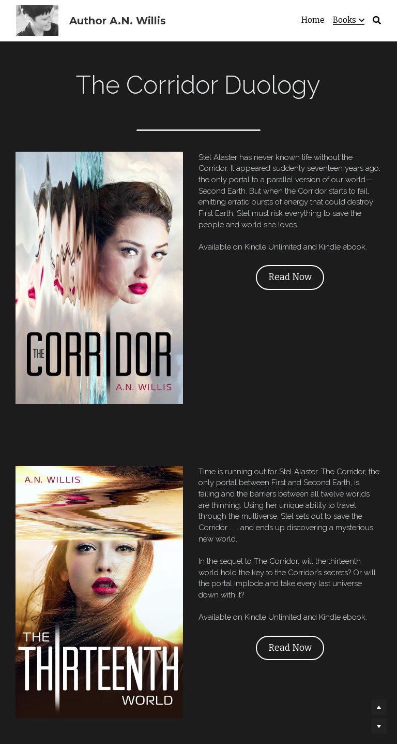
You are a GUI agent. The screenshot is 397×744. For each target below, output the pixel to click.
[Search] (377, 20)
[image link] (87, 258)
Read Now (277, 265)
